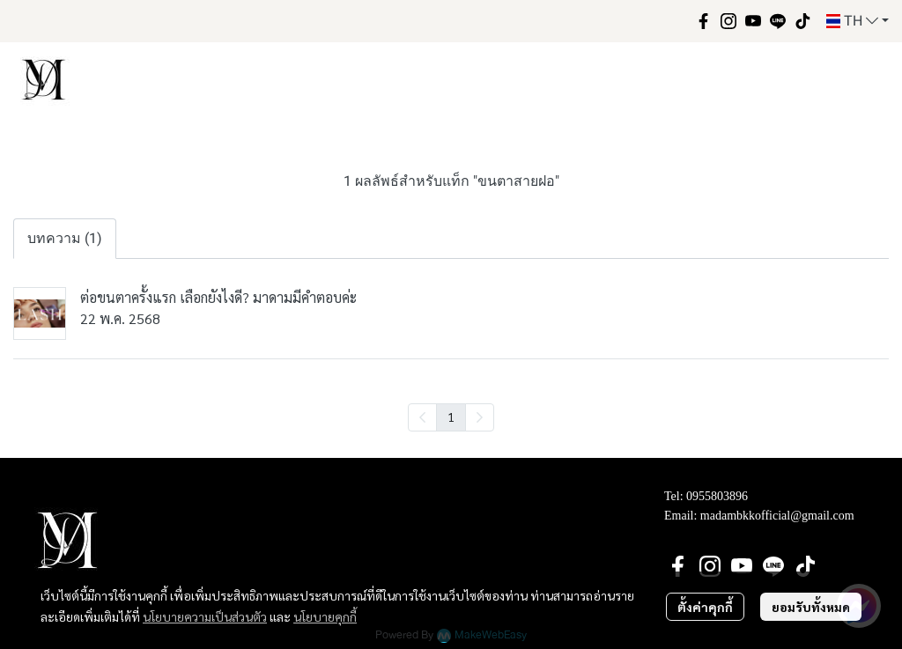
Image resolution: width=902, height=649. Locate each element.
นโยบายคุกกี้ (325, 616)
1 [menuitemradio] (451, 416)
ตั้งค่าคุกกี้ (705, 607)
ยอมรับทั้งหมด (811, 607)
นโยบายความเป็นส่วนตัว (205, 616)
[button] (857, 21)
